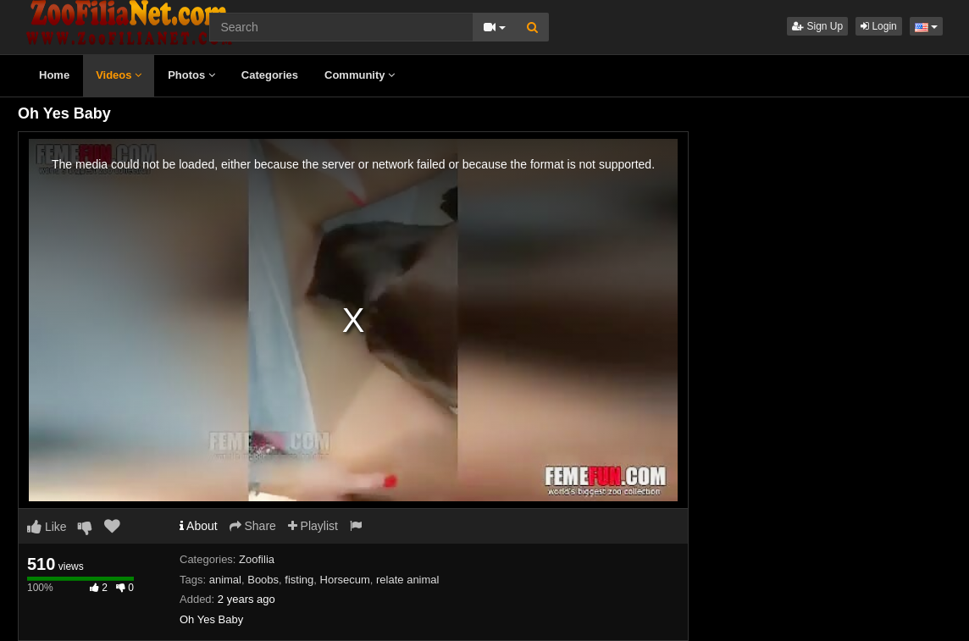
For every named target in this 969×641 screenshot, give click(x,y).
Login (879, 26)
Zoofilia (256, 559)
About (199, 526)
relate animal (407, 579)
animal (225, 579)
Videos (118, 75)
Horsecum (345, 579)
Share (253, 526)
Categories (269, 75)
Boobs (263, 579)
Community (359, 75)
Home (54, 75)
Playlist (313, 526)
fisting (299, 579)
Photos (191, 75)
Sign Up (817, 26)
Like (47, 526)
